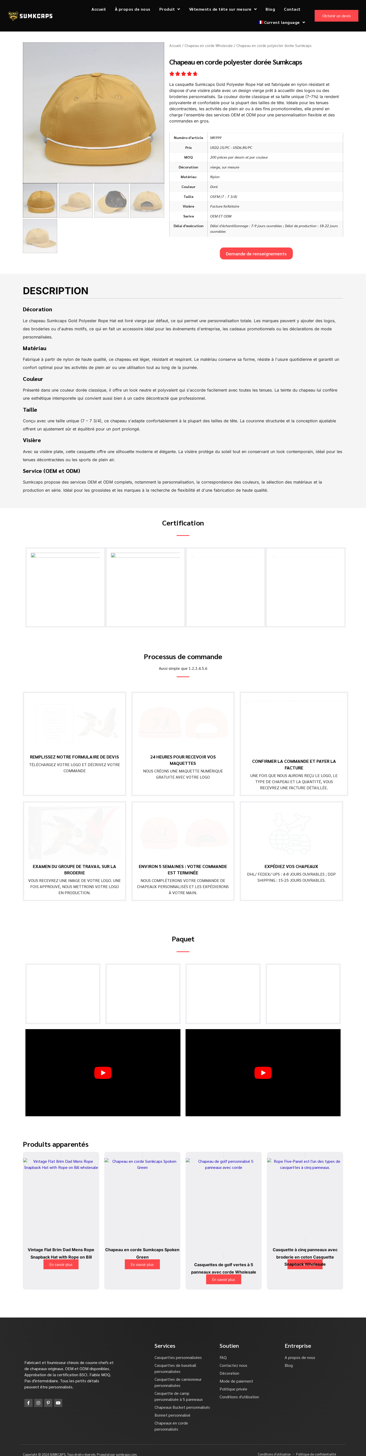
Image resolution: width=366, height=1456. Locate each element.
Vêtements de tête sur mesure (223, 9)
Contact (292, 9)
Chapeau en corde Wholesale (209, 45)
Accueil (99, 9)
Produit (169, 9)
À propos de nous (132, 9)
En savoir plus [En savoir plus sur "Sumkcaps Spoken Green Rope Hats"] (142, 1259)
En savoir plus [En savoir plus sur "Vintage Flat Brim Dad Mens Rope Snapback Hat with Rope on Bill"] (61, 1259)
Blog (270, 9)
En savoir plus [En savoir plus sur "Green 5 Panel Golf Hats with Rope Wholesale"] (223, 1275)
